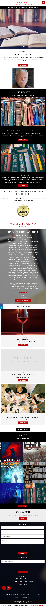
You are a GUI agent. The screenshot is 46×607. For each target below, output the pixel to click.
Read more (23, 345)
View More (23, 506)
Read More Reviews (22, 300)
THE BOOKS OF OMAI (23, 175)
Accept (40, 605)
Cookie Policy (35, 605)
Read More (23, 65)
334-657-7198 (13, 7)
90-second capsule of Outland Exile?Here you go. (23, 225)
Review (23, 295)
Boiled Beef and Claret (23, 339)
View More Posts (23, 429)
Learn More (22, 140)
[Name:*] (22, 527)
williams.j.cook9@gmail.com (21, 237)
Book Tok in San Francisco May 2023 (23, 374)
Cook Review (23, 297)
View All (22, 518)
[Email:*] (22, 532)
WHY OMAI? (23, 128)
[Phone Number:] (22, 536)
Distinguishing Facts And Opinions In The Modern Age (23, 417)
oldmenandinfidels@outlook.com (29, 7)
